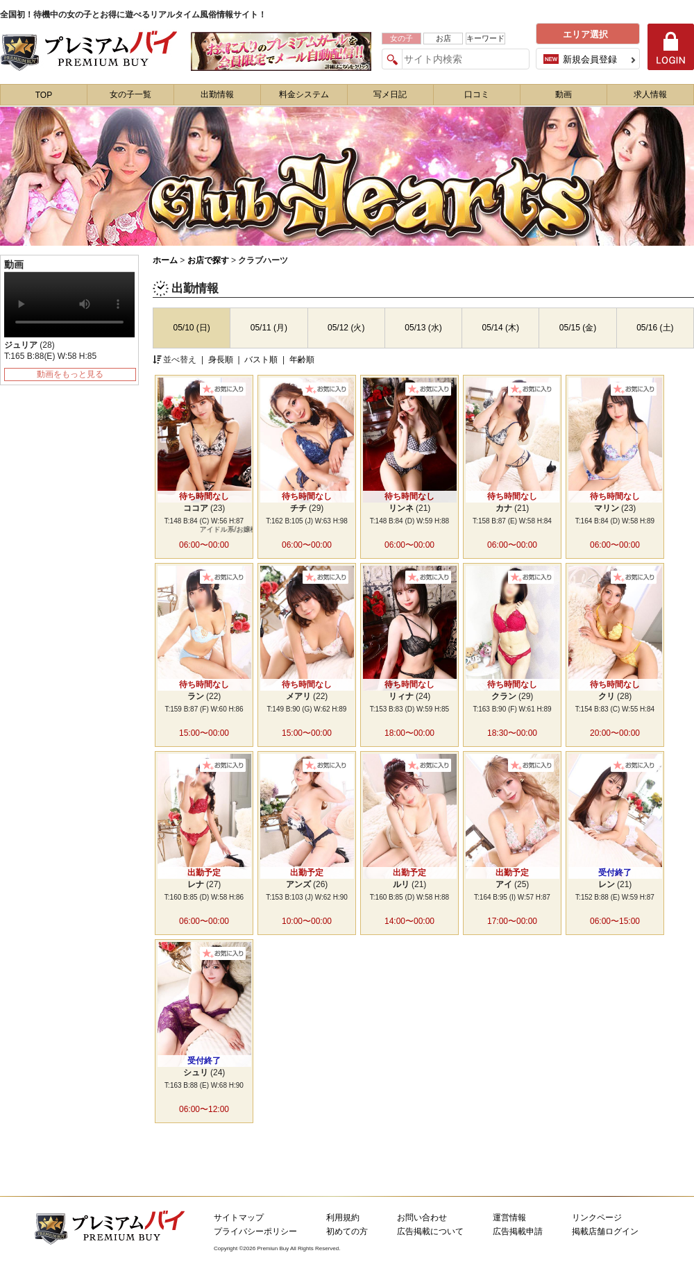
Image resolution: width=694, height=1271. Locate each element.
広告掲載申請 (518, 1231)
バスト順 (262, 359)
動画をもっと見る (70, 374)
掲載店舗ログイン (605, 1231)
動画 (563, 94)
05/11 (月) (269, 328)
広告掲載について (430, 1231)
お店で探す (208, 260)
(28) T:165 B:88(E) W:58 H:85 (50, 350)
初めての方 (347, 1231)
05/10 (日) (191, 328)
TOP (43, 95)
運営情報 (509, 1217)
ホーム (165, 260)
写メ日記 (390, 94)
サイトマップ (239, 1217)
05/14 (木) (500, 328)
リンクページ (597, 1217)
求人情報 (650, 94)
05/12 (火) (346, 328)
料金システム (304, 94)
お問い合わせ (422, 1217)
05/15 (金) (577, 328)
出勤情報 (217, 94)
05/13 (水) (423, 328)
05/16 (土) (654, 328)
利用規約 (342, 1217)
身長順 (221, 359)
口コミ (476, 94)
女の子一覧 (130, 94)
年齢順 (301, 359)
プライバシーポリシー (255, 1231)
